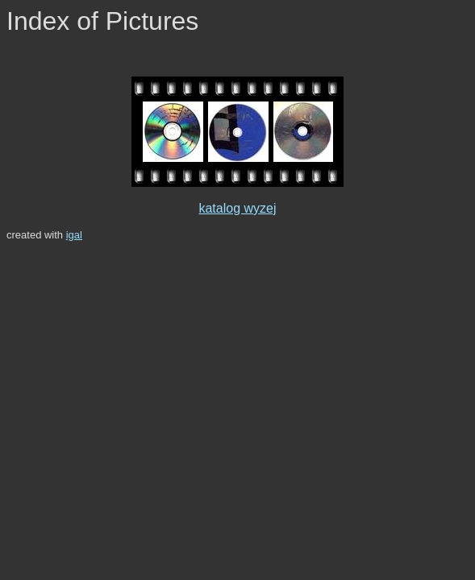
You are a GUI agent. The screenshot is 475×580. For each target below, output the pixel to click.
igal (74, 235)
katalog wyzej (237, 208)
